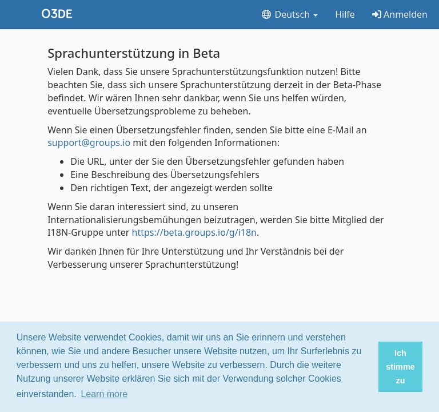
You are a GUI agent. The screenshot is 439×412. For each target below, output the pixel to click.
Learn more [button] (104, 394)
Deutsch (289, 14)
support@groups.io (88, 142)
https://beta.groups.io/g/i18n (194, 232)
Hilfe (345, 14)
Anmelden (400, 14)
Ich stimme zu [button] (400, 366)
